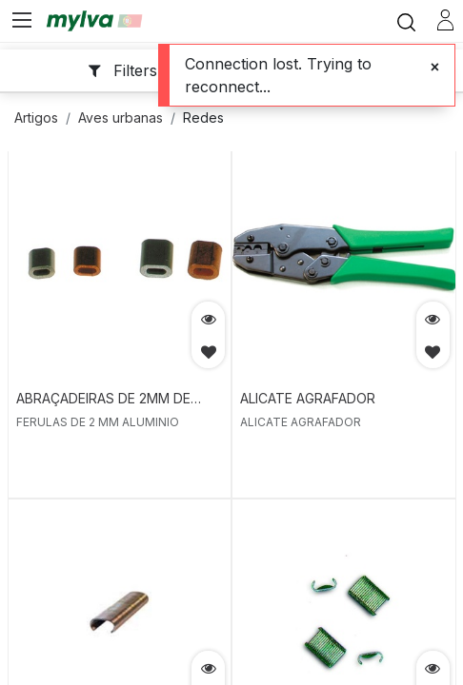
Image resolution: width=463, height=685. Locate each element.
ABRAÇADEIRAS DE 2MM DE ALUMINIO (103, 399)
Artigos (36, 117)
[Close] (434, 66)
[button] (208, 351)
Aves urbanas (120, 117)
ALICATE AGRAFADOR (307, 398)
